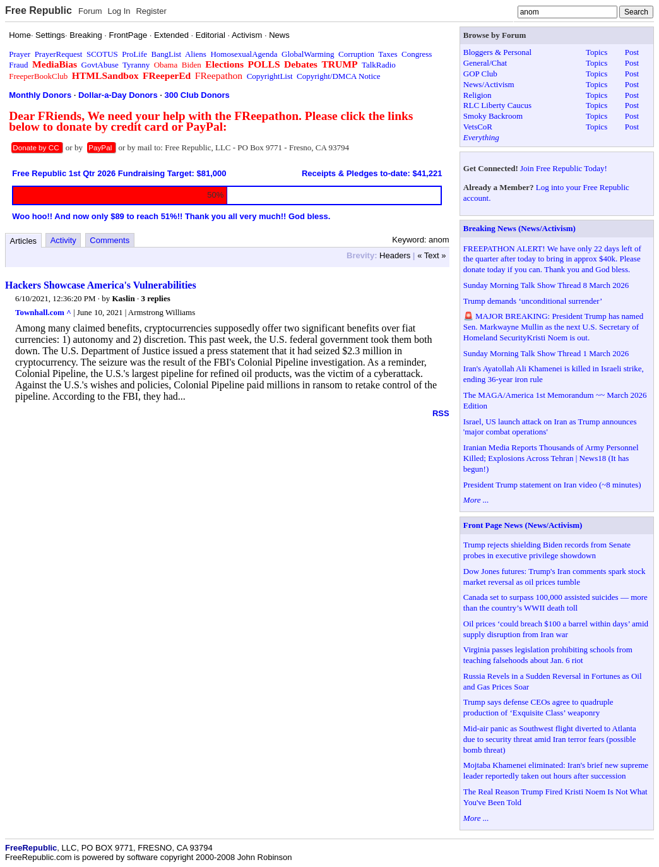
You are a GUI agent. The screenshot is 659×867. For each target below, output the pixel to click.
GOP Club (480, 73)
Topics (596, 52)
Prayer (19, 54)
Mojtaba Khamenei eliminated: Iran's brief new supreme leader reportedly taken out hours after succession (555, 770)
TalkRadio (379, 64)
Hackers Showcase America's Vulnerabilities (100, 285)
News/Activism (488, 84)
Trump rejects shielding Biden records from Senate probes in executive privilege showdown (547, 550)
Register (151, 11)
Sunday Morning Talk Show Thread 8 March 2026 (546, 285)
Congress (416, 54)
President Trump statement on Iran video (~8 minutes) (552, 484)
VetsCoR (477, 126)
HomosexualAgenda (243, 54)
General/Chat (485, 63)
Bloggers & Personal (497, 52)
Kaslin (123, 298)
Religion (477, 95)
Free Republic (38, 10)
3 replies (155, 298)
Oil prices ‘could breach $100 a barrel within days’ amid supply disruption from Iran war (555, 629)
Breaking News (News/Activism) (519, 228)
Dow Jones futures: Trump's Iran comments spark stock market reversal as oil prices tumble (554, 576)
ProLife (134, 54)
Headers (394, 255)
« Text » (431, 255)
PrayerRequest (59, 54)
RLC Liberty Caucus (497, 105)
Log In (118, 11)
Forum (90, 11)
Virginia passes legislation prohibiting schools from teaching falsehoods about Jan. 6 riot (547, 655)
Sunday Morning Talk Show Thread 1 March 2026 (546, 353)
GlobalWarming (308, 54)
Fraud (18, 64)
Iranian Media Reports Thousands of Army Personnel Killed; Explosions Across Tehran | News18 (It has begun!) (551, 458)
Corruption (356, 54)
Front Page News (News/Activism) (523, 525)
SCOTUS (102, 54)
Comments (109, 240)
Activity (63, 240)
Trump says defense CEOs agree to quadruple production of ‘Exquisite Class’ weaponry (538, 707)
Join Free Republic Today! (563, 168)
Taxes (387, 54)
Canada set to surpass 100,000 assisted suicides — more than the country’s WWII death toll (555, 602)
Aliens (195, 54)
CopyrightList (270, 76)
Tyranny (136, 64)
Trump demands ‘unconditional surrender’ (533, 301)
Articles (23, 241)
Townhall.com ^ (43, 312)
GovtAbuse (100, 64)
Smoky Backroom (493, 116)
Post (632, 52)
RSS (440, 413)
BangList (166, 54)
